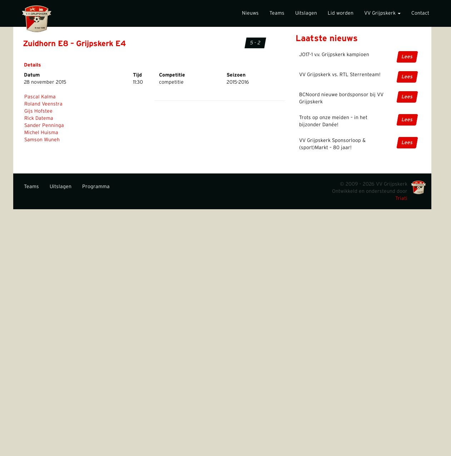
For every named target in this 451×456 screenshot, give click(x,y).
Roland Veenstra (43, 104)
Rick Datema (38, 118)
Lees (407, 56)
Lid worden (340, 13)
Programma (96, 186)
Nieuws (250, 13)
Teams (276, 13)
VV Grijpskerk (382, 13)
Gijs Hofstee (38, 111)
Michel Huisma (41, 132)
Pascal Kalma (40, 96)
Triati (401, 198)
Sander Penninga (44, 125)
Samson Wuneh (42, 139)
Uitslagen (306, 13)
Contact (420, 13)
